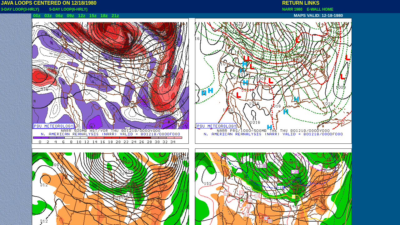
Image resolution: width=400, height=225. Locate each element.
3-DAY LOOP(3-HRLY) (20, 9)
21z (115, 15)
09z (71, 15)
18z (104, 15)
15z (93, 15)
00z (37, 15)
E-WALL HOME (319, 9)
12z (82, 15)
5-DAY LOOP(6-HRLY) (68, 9)
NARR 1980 (292, 9)
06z (59, 15)
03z (48, 15)
